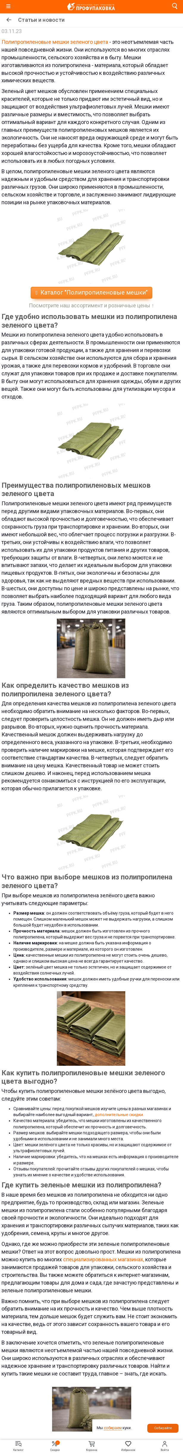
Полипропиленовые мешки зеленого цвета (54, 42)
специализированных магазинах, (103, 1259)
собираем (113, 1428)
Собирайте (163, 1428)
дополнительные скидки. (119, 1114)
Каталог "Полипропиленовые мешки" (91, 292)
